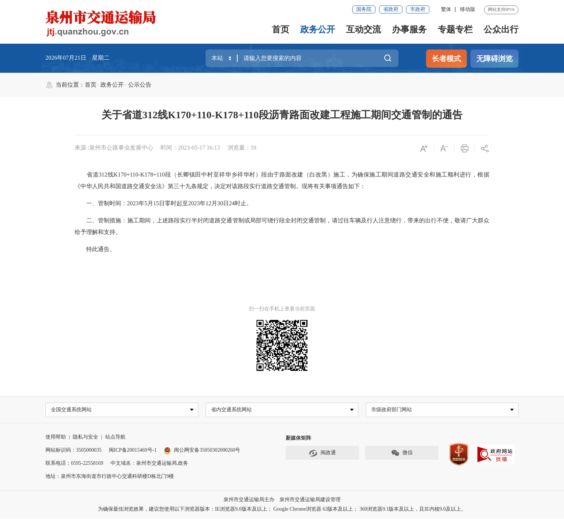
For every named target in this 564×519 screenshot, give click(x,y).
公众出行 (501, 29)
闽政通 (322, 453)
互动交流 (363, 29)
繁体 (446, 9)
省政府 (390, 9)
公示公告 (139, 85)
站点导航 (115, 437)
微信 (402, 453)
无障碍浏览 (494, 59)
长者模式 (446, 59)
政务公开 (317, 29)
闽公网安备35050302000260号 (202, 450)
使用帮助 (55, 437)
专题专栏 (455, 29)
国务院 (364, 9)
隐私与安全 (85, 437)
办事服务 (409, 29)
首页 (280, 29)
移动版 (467, 9)
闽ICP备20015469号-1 (132, 450)
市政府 (417, 9)
